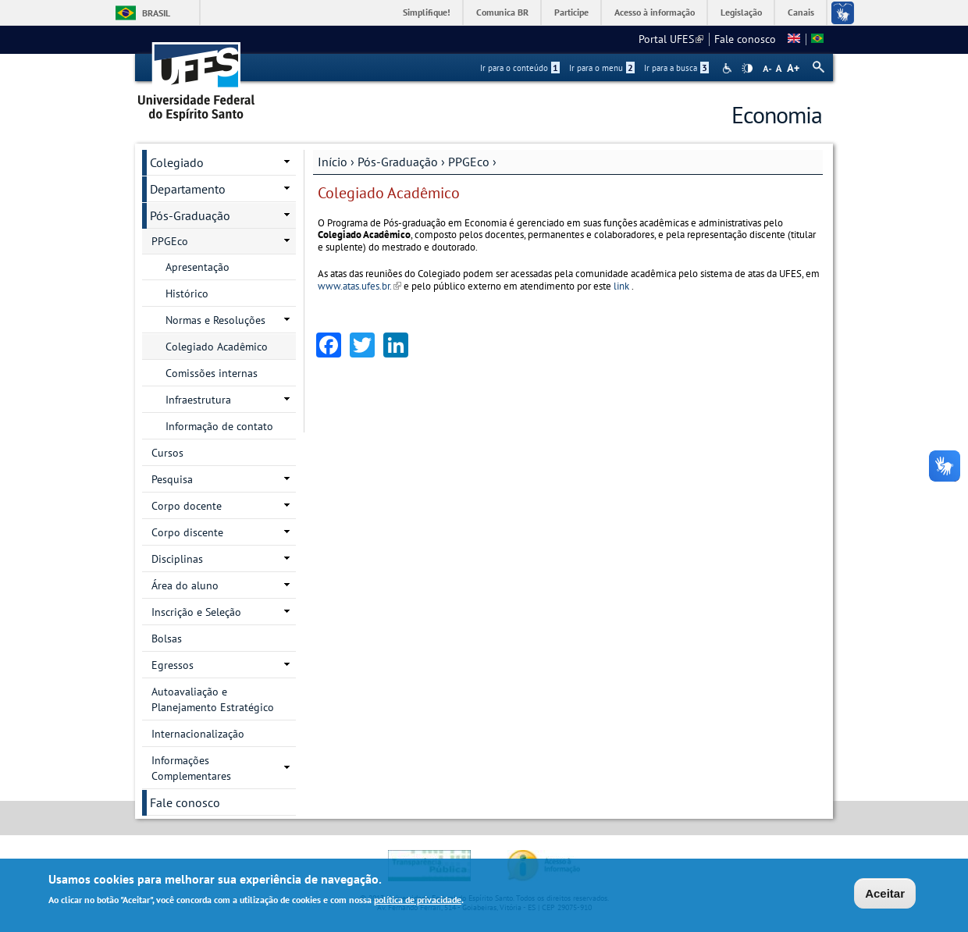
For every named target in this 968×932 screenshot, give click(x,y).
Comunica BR (502, 12)
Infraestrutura (198, 400)
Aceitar (885, 893)
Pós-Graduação (398, 161)
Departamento (188, 189)
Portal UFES (671, 39)
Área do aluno (185, 585)
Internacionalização (197, 734)
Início (332, 161)
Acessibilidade (729, 68)
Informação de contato (219, 426)
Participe (571, 12)
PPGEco (468, 161)
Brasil (156, 13)
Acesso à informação (654, 12)
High (747, 68)
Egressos (172, 665)
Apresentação (197, 267)
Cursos (167, 453)
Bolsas (166, 638)
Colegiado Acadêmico (216, 347)
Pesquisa (172, 479)
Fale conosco (745, 39)
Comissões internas (211, 373)
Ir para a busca (676, 67)
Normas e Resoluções (215, 320)
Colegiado (177, 162)
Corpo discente (187, 532)
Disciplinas (177, 559)
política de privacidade (417, 900)
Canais (801, 12)
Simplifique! (426, 12)
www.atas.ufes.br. (359, 286)
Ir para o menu (602, 67)
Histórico (186, 293)
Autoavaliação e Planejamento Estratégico (212, 699)
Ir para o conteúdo (520, 67)
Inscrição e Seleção (196, 612)
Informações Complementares (191, 768)
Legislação (741, 12)
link (621, 286)
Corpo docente (186, 506)
